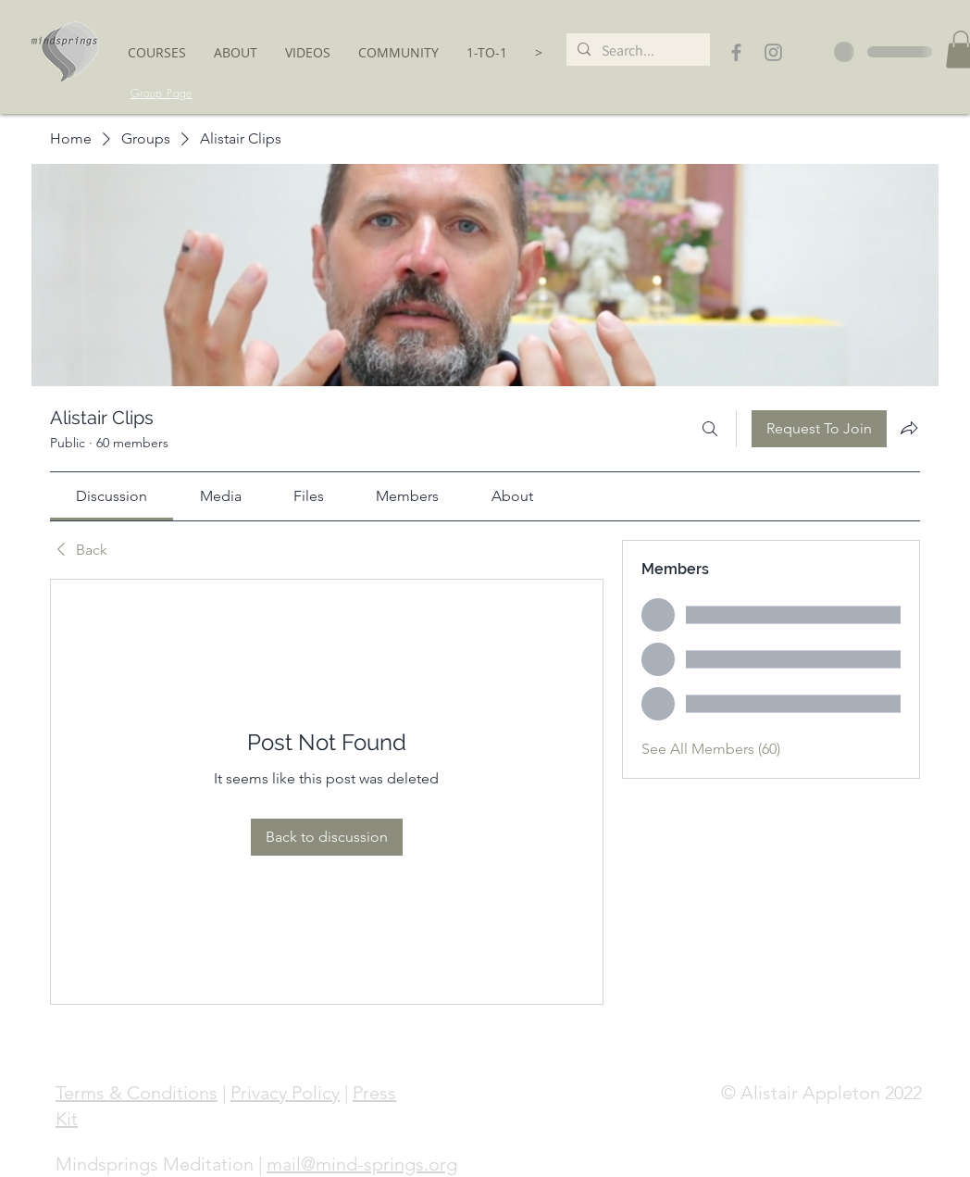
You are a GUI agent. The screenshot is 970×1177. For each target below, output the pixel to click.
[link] (111, 496)
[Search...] (636, 50)
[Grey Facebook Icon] (736, 52)
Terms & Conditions (137, 1093)
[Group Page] (161, 93)
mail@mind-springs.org (362, 1164)
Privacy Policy (285, 1093)
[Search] (710, 428)
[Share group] (909, 428)
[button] (157, 52)
